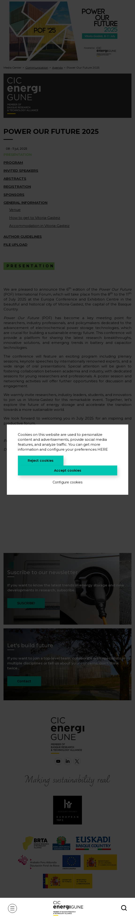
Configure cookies (67, 482)
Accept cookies (67, 470)
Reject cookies (41, 460)
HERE (102, 449)
